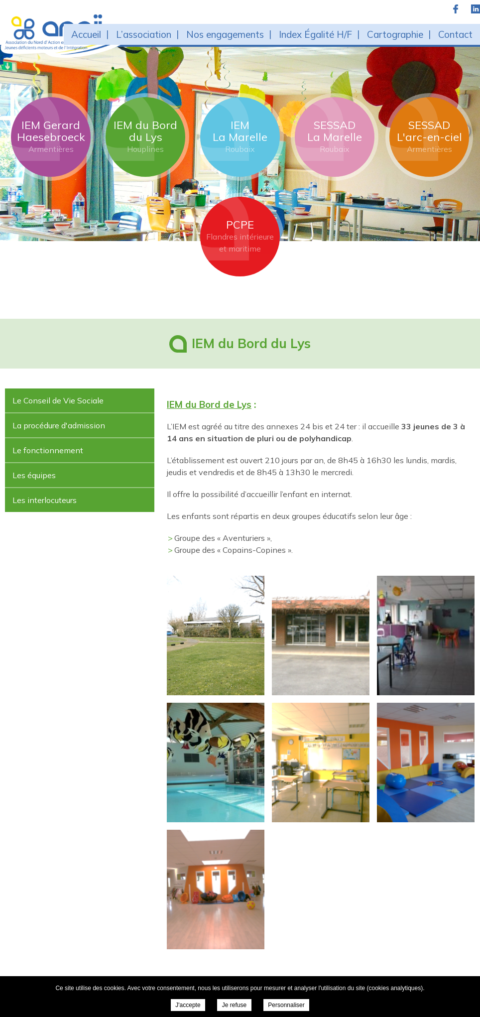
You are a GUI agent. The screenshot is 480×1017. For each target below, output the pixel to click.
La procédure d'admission (58, 425)
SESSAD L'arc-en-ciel (429, 136)
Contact (455, 34)
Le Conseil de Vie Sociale (58, 400)
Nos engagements (225, 34)
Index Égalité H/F (315, 34)
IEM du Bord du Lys (145, 136)
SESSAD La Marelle (334, 136)
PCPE (240, 236)
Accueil (86, 34)
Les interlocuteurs (44, 500)
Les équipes (34, 475)
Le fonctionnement (47, 450)
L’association (143, 34)
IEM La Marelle (240, 136)
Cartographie (395, 34)
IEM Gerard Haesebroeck (51, 136)
